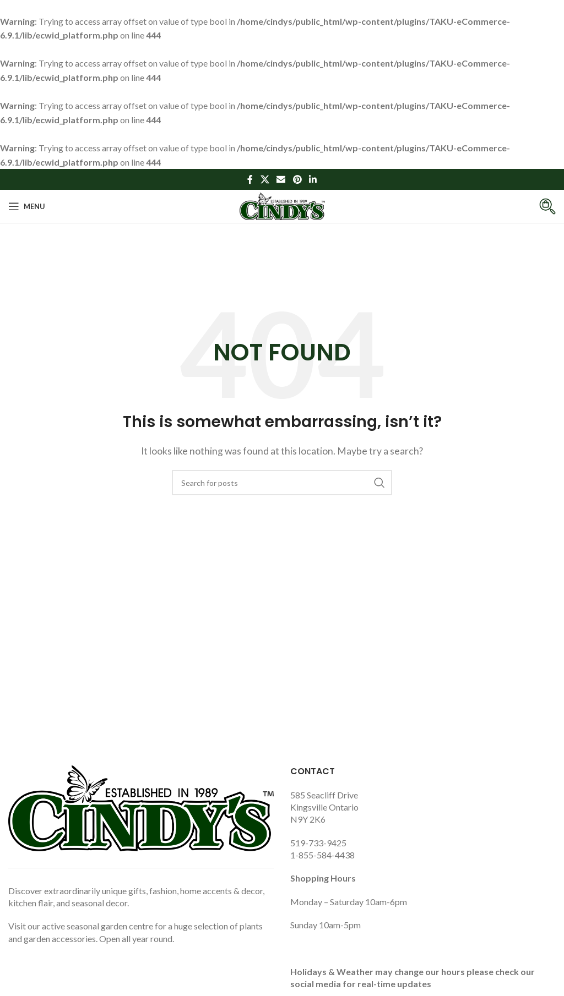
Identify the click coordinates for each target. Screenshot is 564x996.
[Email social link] (281, 179)
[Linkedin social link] (312, 179)
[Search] (282, 482)
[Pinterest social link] (297, 179)
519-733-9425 (318, 843)
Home (257, 267)
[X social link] (265, 179)
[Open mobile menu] (27, 206)
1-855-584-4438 (322, 855)
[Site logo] (282, 205)
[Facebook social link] (250, 179)
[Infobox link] (539, 206)
